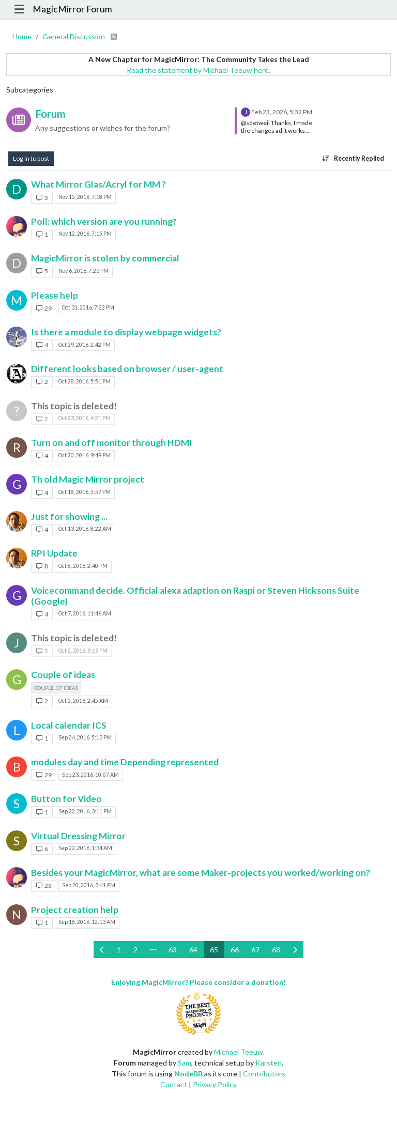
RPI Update (54, 553)
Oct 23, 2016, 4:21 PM (84, 418)
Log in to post (31, 158)
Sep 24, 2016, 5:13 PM (85, 737)
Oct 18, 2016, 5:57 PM (84, 492)
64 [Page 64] (193, 949)
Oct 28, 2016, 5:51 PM (84, 381)
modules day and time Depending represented (125, 762)
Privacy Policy (215, 1084)
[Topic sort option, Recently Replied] (353, 158)
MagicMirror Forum (72, 9)
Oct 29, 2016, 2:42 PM (84, 345)
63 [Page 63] (173, 949)
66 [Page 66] (235, 949)
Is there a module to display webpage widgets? (126, 332)
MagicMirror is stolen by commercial (105, 258)
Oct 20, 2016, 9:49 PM (84, 455)
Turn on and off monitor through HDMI (111, 442)
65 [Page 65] (214, 949)
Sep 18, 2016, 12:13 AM (86, 922)
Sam (184, 1062)
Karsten (268, 1062)
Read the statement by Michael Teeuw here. (198, 70)
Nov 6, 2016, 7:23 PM (83, 271)
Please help (54, 295)
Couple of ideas (63, 674)
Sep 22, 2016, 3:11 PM (85, 811)
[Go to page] (153, 949)
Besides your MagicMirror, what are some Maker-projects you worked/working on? (200, 872)
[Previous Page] (102, 949)
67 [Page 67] (255, 949)
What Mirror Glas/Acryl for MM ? (98, 184)
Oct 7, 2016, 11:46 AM (84, 613)
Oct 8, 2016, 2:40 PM (83, 566)
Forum (50, 113)
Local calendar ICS (68, 725)
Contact (173, 1084)
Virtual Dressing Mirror (78, 835)
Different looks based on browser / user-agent (127, 368)
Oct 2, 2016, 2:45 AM (83, 701)
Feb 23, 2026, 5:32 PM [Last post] (281, 112)
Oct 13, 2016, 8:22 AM (84, 529)
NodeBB (188, 1073)
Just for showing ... (69, 516)
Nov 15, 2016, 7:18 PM (85, 197)
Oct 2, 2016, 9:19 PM (83, 650)
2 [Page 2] (135, 949)
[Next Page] (294, 949)
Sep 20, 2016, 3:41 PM (88, 885)
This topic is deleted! (74, 405)
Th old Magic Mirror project (87, 479)
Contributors (264, 1073)
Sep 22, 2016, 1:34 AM (85, 848)
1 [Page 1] (119, 949)
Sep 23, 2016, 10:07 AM (90, 775)
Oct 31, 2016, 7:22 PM (88, 307)
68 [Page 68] (276, 949)
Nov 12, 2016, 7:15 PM (85, 233)
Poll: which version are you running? (104, 221)
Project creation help (74, 909)
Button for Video (66, 798)
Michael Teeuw (238, 1051)
